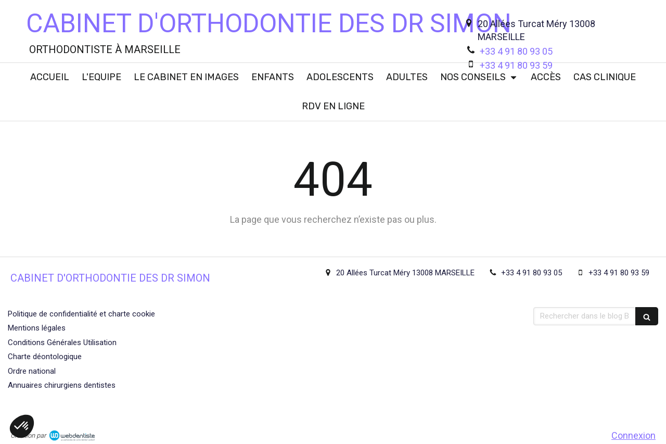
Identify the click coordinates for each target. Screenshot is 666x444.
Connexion (633, 435)
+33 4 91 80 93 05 (516, 51)
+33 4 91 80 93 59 (516, 65)
